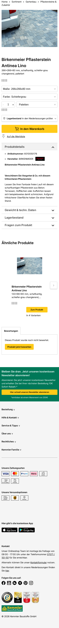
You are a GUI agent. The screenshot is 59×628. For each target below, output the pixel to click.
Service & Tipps (11, 425)
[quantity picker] (8, 104)
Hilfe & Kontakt (10, 417)
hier (7, 570)
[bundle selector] (37, 104)
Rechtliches (9, 441)
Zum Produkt (37, 309)
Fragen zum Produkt (18, 225)
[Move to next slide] (53, 285)
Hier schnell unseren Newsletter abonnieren (29, 392)
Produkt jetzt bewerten (19, 346)
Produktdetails (15, 146)
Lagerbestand (14, 217)
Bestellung (8, 409)
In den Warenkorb (29, 129)
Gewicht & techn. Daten (20, 210)
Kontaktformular (38, 562)
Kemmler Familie (11, 449)
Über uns (7, 433)
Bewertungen (11, 331)
